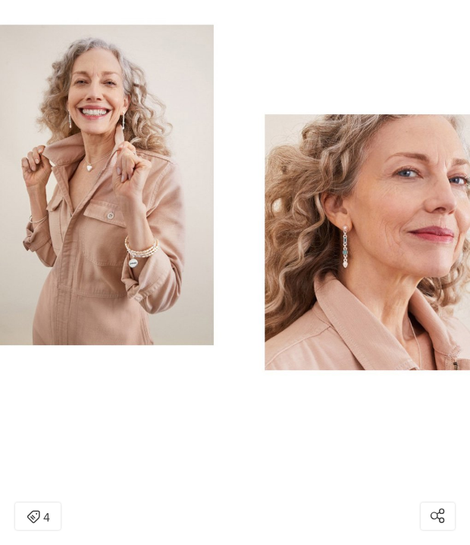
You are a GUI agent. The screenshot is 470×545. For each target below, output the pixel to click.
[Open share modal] (438, 516)
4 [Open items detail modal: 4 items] (38, 517)
